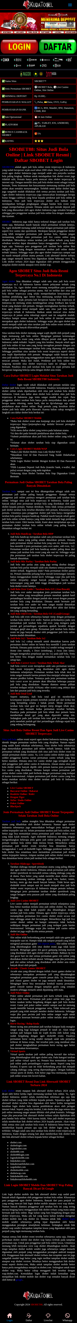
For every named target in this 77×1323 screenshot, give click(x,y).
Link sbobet (8, 1090)
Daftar (29, 1317)
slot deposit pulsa (46, 943)
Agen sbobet (8, 281)
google (19, 1279)
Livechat (48, 1317)
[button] (6, 23)
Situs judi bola (9, 739)
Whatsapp (67, 1317)
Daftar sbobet (9, 384)
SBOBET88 (8, 167)
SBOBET (6, 221)
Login (10, 1317)
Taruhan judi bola (11, 821)
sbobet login (68, 1218)
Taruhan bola (9, 491)
